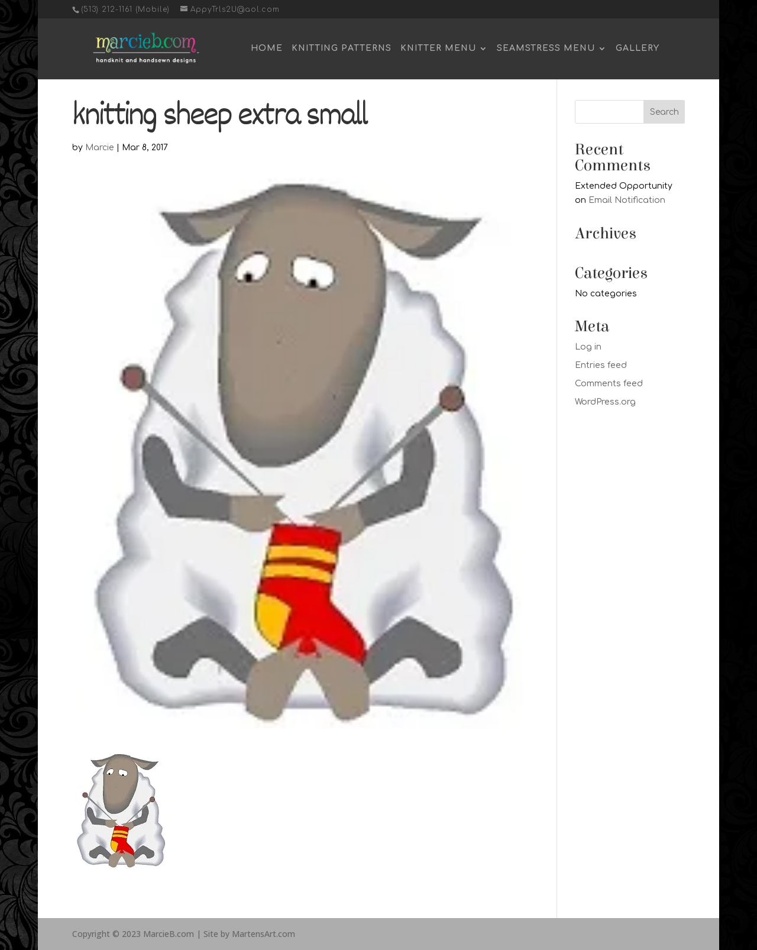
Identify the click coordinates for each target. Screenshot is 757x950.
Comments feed (609, 383)
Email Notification (626, 200)
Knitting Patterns (342, 48)
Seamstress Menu (546, 48)
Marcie (99, 147)
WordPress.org (605, 402)
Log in (588, 346)
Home (267, 48)
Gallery (637, 48)
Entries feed (601, 365)
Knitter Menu (438, 48)
